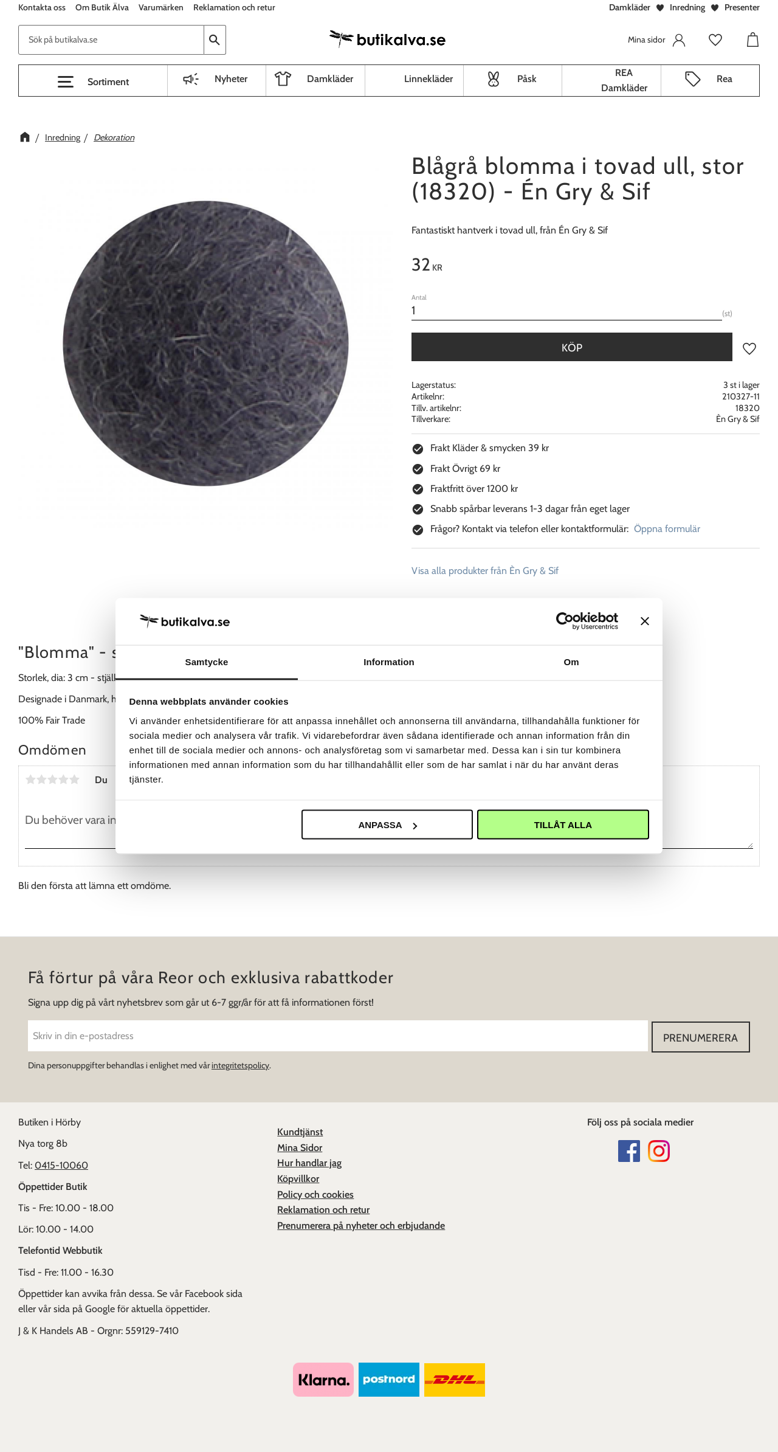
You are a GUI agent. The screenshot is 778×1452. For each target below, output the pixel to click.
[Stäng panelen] (645, 621)
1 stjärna (30, 779)
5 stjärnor (74, 779)
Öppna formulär (667, 528)
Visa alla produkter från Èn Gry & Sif (485, 570)
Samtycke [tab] (207, 661)
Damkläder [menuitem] (330, 79)
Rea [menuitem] (724, 79)
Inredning (687, 7)
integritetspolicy (240, 1064)
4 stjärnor (63, 779)
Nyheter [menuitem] (231, 79)
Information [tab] (389, 661)
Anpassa (387, 825)
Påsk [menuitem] (527, 79)
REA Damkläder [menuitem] (624, 80)
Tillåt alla (563, 825)
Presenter (742, 7)
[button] (93, 82)
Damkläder (629, 7)
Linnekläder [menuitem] (428, 79)
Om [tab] (571, 661)
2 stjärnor (41, 779)
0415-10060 (61, 1164)
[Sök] (215, 40)
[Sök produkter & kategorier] (111, 40)
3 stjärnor (52, 779)
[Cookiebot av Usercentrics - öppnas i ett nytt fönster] (565, 621)
